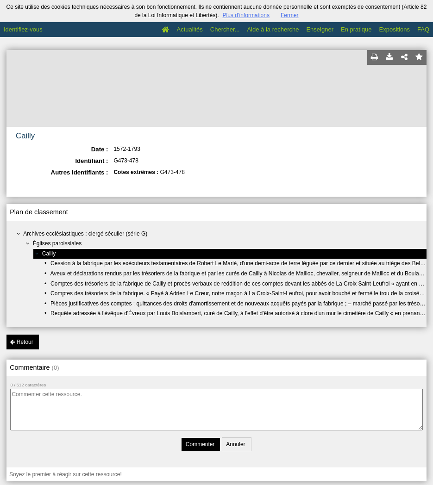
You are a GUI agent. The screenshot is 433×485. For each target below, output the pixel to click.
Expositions (394, 29)
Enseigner (319, 29)
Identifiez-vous (23, 29)
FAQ (423, 29)
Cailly (49, 253)
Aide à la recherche (273, 29)
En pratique (356, 29)
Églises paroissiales (57, 243)
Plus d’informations (246, 15)
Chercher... (225, 29)
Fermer (290, 15)
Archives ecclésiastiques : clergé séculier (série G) (85, 233)
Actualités (189, 29)
